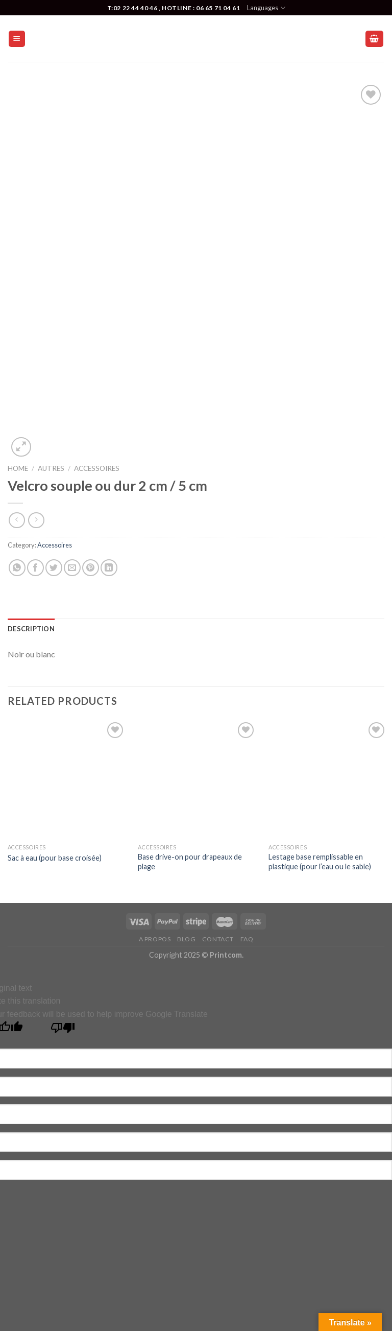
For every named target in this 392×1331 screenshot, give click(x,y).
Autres (51, 468)
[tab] (31, 629)
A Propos (155, 939)
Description (31, 629)
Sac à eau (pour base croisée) (55, 857)
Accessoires (96, 468)
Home (18, 468)
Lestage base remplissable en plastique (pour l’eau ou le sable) (319, 861)
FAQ (247, 939)
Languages (266, 8)
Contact (218, 939)
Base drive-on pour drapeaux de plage (190, 861)
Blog (186, 939)
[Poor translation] (63, 1030)
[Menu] (17, 39)
